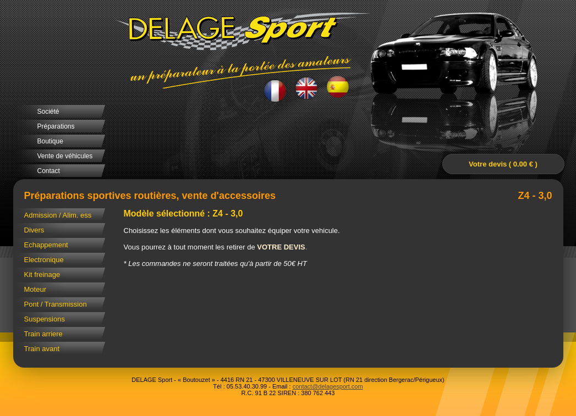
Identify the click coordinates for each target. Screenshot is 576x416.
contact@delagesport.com (328, 386)
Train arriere (43, 334)
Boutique (50, 141)
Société (48, 111)
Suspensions (44, 319)
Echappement (46, 245)
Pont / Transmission (55, 304)
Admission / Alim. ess (58, 215)
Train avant (42, 349)
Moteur (35, 289)
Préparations (56, 126)
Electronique (44, 260)
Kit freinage (42, 274)
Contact (48, 171)
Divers (34, 230)
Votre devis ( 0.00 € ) (503, 164)
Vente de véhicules (65, 156)
